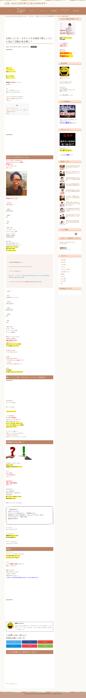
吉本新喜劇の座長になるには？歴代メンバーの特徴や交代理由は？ (73, 179)
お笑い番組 (63, 259)
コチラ (71, 95)
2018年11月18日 (38, 281)
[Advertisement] (29, 28)
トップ (10, 10)
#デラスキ (40, 275)
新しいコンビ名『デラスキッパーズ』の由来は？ (17, 109)
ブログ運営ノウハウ (65, 271)
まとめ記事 (63, 264)
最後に (8, 113)
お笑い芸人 (33, 46)
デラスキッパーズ (13, 683)
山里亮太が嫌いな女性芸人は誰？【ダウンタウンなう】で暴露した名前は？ (73, 204)
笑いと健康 (63, 278)
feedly (45, 645)
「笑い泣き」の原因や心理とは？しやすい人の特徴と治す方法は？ (73, 197)
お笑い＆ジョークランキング (65, 249)
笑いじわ (63, 276)
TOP (15, 16)
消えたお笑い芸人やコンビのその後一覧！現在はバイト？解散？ (73, 216)
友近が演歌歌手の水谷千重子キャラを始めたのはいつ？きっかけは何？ (73, 210)
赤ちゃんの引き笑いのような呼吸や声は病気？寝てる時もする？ (73, 167)
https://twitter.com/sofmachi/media (15, 196)
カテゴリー (32, 10)
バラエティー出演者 (65, 269)
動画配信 (63, 273)
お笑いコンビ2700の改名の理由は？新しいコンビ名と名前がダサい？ (23, 577)
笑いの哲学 (63, 280)
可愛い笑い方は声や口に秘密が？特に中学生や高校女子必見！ (72, 222)
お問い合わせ (76, 10)
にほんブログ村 (63, 244)
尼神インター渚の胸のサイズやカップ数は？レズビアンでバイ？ (73, 173)
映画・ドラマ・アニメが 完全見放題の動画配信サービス (21, 10)
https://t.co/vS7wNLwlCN (27, 275)
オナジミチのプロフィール (12, 108)
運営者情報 (54, 10)
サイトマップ (43, 10)
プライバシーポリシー (65, 11)
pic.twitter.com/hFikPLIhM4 (18, 277)
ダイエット (63, 266)
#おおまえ (35, 275)
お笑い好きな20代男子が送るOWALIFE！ (26, 3)
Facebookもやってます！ (66, 288)
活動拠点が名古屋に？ (11, 111)
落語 (62, 283)
